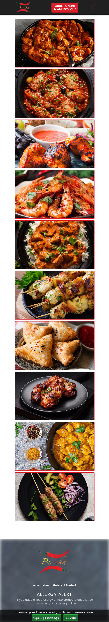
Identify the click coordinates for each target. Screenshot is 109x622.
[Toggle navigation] (95, 7)
